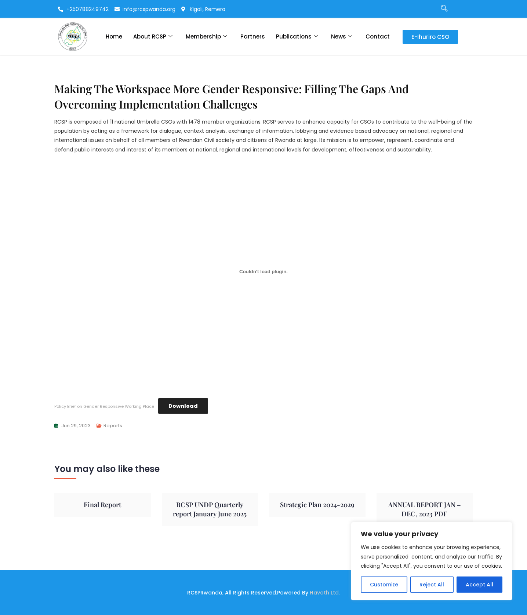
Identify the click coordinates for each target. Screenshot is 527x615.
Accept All (479, 584)
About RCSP (152, 36)
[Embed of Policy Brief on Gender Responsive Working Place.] (263, 272)
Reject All (431, 584)
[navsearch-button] (440, 9)
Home (114, 36)
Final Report (102, 504)
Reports (112, 425)
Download (183, 406)
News (341, 36)
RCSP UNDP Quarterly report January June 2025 (210, 509)
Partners (252, 36)
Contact (378, 36)
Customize (384, 584)
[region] (431, 561)
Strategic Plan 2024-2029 (317, 504)
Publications (297, 36)
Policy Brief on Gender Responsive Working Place (104, 406)
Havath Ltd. (325, 592)
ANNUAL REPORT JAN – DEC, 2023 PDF (424, 509)
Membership (206, 36)
